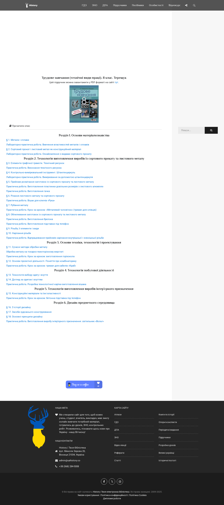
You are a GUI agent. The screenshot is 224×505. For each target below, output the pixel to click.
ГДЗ (116, 422)
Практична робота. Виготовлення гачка (28, 191)
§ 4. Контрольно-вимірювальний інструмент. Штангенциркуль (40, 172)
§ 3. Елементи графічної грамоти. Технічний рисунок (35, 163)
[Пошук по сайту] (194, 5)
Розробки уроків (167, 445)
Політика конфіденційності (114, 495)
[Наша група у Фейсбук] (104, 481)
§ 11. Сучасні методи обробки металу (26, 247)
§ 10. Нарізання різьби (18, 233)
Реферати (119, 453)
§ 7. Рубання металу (17, 205)
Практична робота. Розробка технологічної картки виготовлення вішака (46, 284)
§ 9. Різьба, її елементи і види (22, 228)
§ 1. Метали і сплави (17, 140)
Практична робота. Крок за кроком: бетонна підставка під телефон (43, 298)
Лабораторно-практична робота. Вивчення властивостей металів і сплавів (47, 144)
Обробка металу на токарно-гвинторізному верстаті (34, 251)
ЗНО (116, 437)
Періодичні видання (169, 430)
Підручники (164, 437)
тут (116, 82)
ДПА (116, 430)
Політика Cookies (138, 495)
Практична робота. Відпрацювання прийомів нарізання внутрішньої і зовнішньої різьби (55, 237)
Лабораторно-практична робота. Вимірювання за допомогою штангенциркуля (49, 177)
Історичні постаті (167, 460)
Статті (117, 460)
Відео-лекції (120, 445)
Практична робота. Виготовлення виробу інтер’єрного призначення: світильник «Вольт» (55, 321)
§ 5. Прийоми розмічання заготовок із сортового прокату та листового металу (50, 181)
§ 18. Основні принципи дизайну (24, 316)
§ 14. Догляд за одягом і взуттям (24, 279)
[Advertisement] (84, 48)
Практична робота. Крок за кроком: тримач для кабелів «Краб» (41, 265)
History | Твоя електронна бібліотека (111, 492)
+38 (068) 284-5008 (69, 466)
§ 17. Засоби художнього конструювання (28, 312)
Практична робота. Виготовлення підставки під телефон (37, 223)
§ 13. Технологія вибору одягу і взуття (27, 275)
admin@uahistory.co (69, 460)
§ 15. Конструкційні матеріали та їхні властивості (33, 293)
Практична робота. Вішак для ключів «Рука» (30, 200)
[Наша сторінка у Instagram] (120, 481)
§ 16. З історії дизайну (18, 307)
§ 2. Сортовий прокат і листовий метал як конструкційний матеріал (43, 149)
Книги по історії (166, 414)
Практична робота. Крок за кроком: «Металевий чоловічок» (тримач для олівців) (51, 209)
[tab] (84, 126)
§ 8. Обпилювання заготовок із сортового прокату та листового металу (46, 214)
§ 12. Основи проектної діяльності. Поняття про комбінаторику (41, 261)
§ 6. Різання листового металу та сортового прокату (35, 195)
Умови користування (88, 495)
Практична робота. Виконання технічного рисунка (33, 167)
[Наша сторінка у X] (112, 481)
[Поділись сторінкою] (186, 5)
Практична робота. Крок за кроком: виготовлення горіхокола (40, 256)
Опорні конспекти (168, 422)
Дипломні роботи (112, 498)
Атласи (117, 414)
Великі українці (166, 453)
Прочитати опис (19, 126)
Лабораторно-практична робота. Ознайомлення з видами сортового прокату (48, 154)
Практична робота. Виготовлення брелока (29, 219)
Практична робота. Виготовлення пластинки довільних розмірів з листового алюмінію (54, 186)
